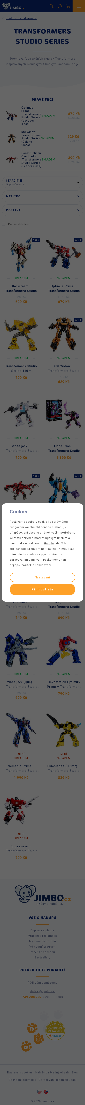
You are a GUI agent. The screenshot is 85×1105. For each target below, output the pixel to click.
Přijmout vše (42, 589)
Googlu (49, 543)
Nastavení (42, 577)
